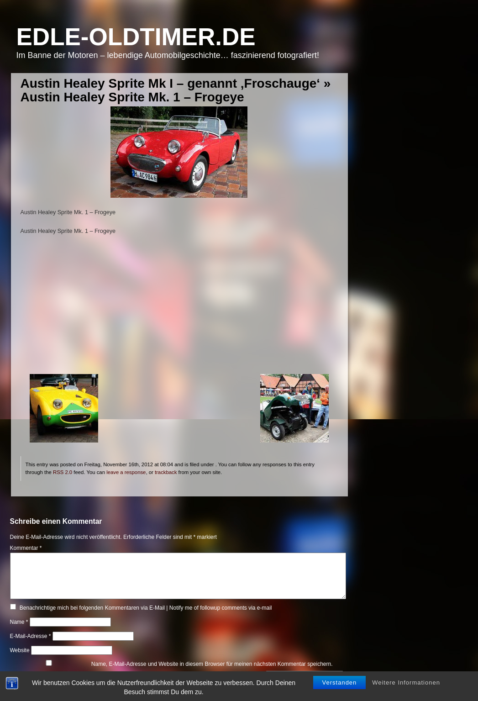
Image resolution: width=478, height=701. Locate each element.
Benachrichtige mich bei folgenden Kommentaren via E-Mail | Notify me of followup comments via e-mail (146, 608)
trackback (166, 472)
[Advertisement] (179, 310)
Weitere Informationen (406, 677)
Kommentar (26, 548)
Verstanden (339, 677)
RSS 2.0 (62, 472)
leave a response (126, 472)
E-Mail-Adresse (30, 636)
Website (20, 650)
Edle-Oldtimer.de (136, 36)
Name (19, 622)
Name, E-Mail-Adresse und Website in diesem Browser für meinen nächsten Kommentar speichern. (212, 664)
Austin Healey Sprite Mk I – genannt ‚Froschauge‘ (170, 83)
